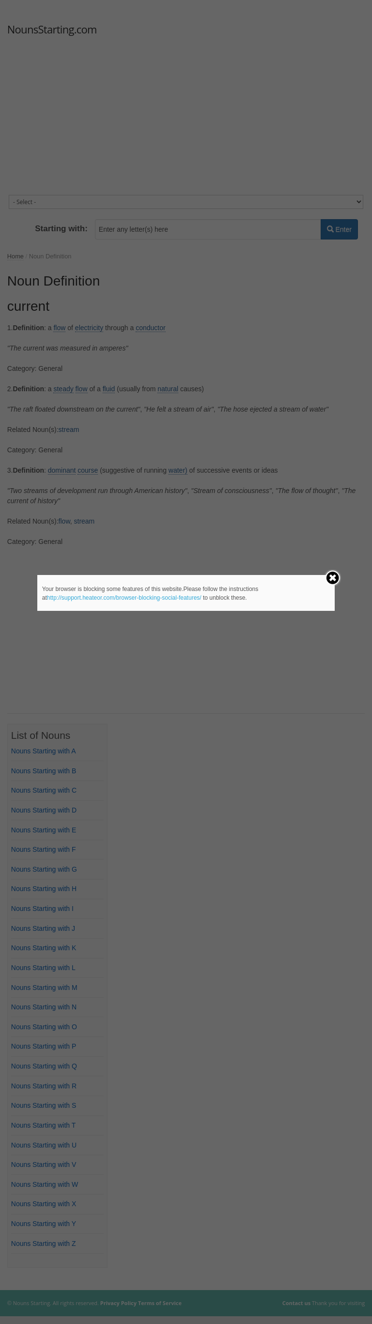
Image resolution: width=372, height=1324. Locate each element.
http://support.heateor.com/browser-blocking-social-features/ (124, 597)
